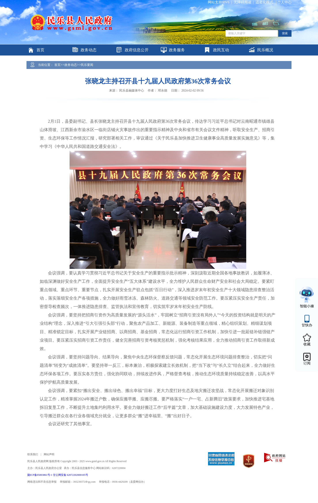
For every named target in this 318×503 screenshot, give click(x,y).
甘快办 (307, 325)
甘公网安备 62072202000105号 (70, 474)
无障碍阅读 (242, 2)
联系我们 (32, 454)
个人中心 (284, 2)
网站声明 (49, 454)
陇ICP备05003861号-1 (40, 474)
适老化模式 (264, 2)
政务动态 (70, 65)
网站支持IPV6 (218, 2)
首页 (57, 65)
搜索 (285, 33)
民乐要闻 (87, 65)
